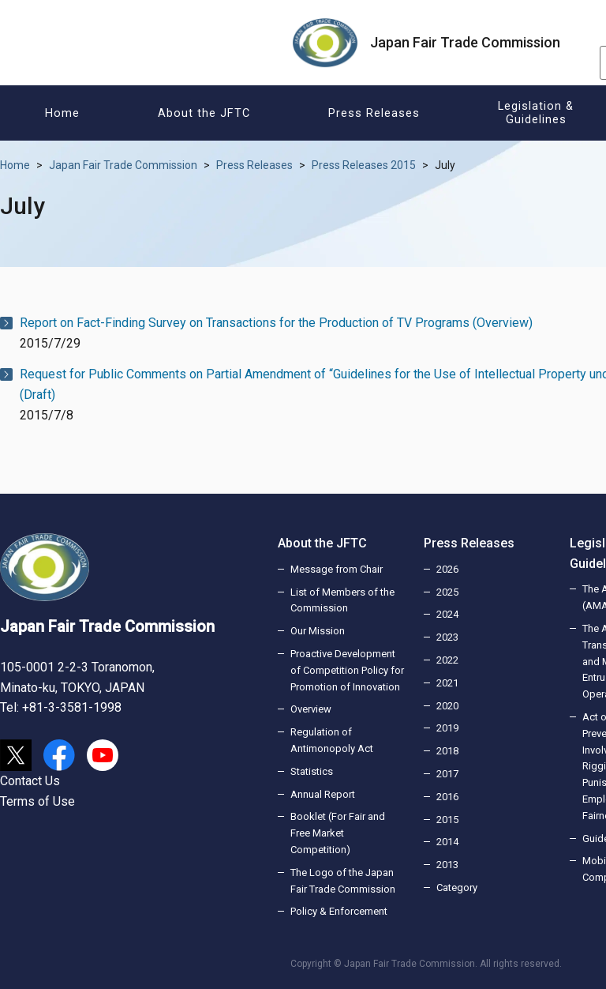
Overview (310, 709)
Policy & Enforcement (338, 911)
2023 (447, 637)
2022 (447, 660)
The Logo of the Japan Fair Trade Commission (342, 881)
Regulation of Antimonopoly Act (331, 740)
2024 (447, 614)
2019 (447, 728)
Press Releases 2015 (364, 165)
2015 (447, 819)
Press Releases (254, 165)
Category (456, 887)
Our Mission (317, 631)
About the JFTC (322, 543)
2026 (447, 569)
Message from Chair (336, 569)
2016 (447, 797)
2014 (447, 842)
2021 (447, 683)
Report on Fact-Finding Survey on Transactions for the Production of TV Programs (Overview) (276, 322)
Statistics (311, 771)
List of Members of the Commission (342, 600)
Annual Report (322, 794)
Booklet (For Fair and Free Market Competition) (337, 833)
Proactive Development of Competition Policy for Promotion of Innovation (347, 670)
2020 (447, 706)
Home (15, 165)
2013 (447, 865)
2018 (447, 751)
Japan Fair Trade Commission (123, 165)
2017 (447, 774)
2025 (447, 592)
